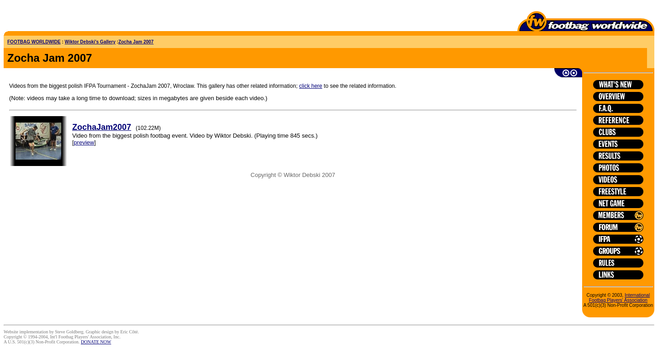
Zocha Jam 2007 (136, 41)
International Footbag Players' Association (619, 298)
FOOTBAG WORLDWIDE (34, 41)
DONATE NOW (96, 341)
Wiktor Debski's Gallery (90, 41)
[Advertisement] (57, 17)
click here (311, 86)
